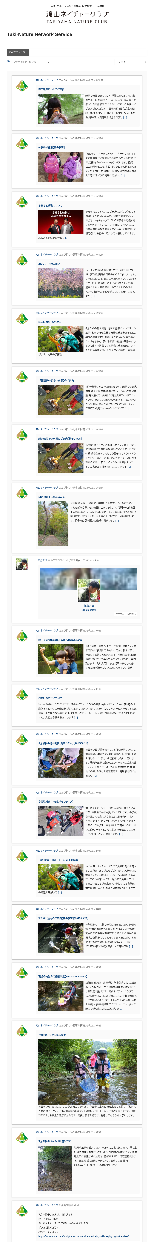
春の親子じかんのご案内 (51, 89)
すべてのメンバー (18, 52)
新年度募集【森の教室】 (50, 322)
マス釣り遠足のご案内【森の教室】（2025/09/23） (63, 918)
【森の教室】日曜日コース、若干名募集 (58, 860)
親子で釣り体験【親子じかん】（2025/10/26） (60, 640)
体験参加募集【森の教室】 (51, 147)
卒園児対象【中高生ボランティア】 (55, 801)
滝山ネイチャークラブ (47, 80)
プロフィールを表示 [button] (126, 614)
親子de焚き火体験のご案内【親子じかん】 (60, 438)
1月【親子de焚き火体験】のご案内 (56, 380)
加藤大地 (42, 560)
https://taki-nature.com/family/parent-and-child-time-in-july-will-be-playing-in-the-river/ (83, 1236)
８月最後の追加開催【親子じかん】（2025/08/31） (63, 743)
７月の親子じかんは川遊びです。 (55, 1141)
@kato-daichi (89, 610)
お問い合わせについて (50, 698)
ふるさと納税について (50, 205)
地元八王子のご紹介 (49, 264)
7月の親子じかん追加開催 (52, 1035)
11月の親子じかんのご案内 (52, 497)
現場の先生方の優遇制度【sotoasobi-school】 (62, 976)
